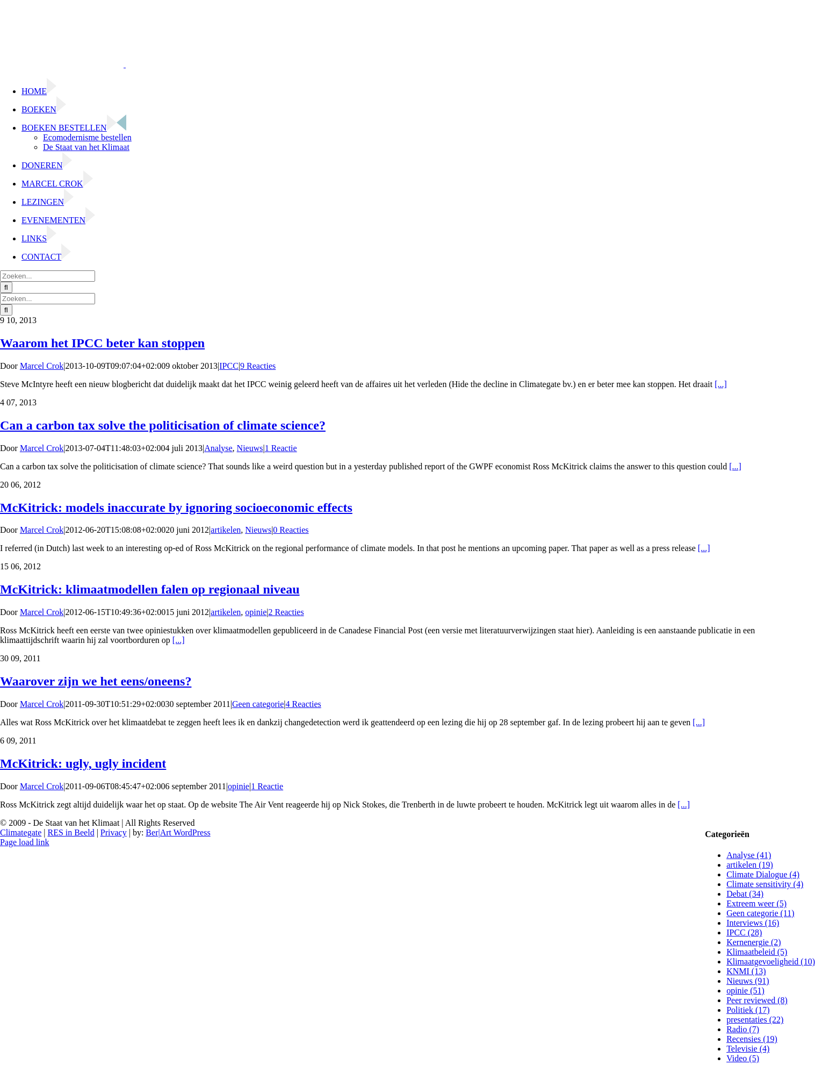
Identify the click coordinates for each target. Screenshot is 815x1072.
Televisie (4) (747, 1048)
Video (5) (742, 1058)
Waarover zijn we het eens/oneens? (95, 681)
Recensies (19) (751, 1039)
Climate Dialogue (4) (762, 874)
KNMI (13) (746, 971)
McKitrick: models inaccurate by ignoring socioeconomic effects (176, 507)
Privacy (113, 832)
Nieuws (250, 448)
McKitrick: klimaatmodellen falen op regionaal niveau (150, 589)
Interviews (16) (752, 922)
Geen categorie (258, 704)
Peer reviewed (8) (757, 1000)
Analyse (218, 448)
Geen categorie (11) (760, 913)
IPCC (229, 365)
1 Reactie (281, 448)
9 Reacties (258, 365)
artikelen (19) (749, 864)
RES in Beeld (71, 832)
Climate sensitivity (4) (764, 884)
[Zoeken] (6, 287)
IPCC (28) (744, 932)
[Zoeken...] (47, 276)
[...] (721, 384)
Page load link (24, 842)
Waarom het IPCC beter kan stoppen (102, 343)
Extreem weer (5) (756, 903)
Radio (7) (742, 1029)
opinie (255, 612)
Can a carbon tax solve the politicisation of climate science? (163, 425)
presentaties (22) (754, 1019)
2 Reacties (286, 612)
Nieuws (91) (747, 980)
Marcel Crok (41, 365)
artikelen (226, 529)
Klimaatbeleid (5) (756, 951)
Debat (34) (744, 893)
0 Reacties (290, 529)
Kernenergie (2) (753, 942)
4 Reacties (303, 704)
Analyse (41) (748, 855)
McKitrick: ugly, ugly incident (83, 763)
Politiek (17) (747, 1009)
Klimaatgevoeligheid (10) (770, 961)
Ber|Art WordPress (178, 832)
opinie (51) (745, 990)
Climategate (20, 832)
